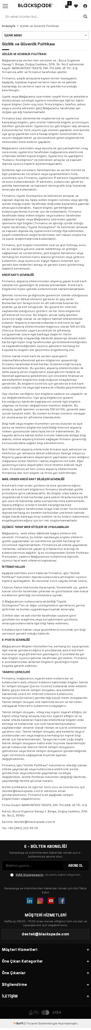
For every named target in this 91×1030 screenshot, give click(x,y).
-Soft (18, 1023)
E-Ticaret (30, 1023)
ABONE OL (75, 866)
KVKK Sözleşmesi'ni (29, 875)
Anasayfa (8, 26)
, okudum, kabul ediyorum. (45, 875)
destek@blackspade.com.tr (34, 822)
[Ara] (85, 16)
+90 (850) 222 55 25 (23, 828)
